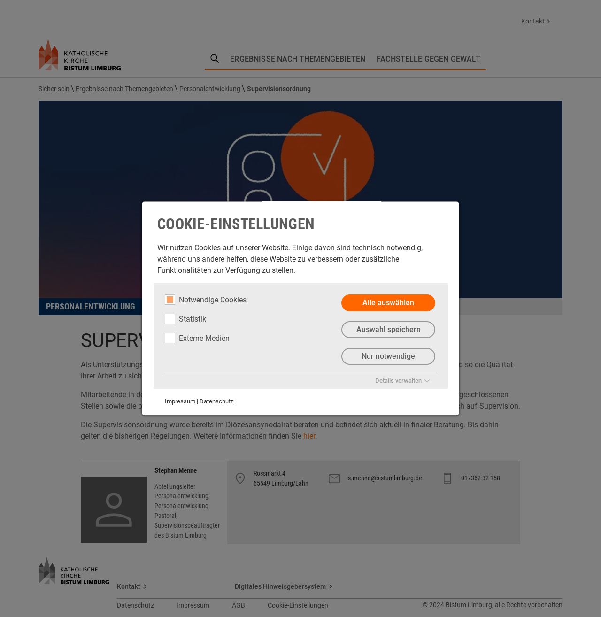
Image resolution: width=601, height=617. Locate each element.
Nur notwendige (388, 356)
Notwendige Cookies (206, 299)
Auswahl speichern (388, 329)
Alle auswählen (388, 302)
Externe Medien (197, 338)
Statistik (185, 319)
